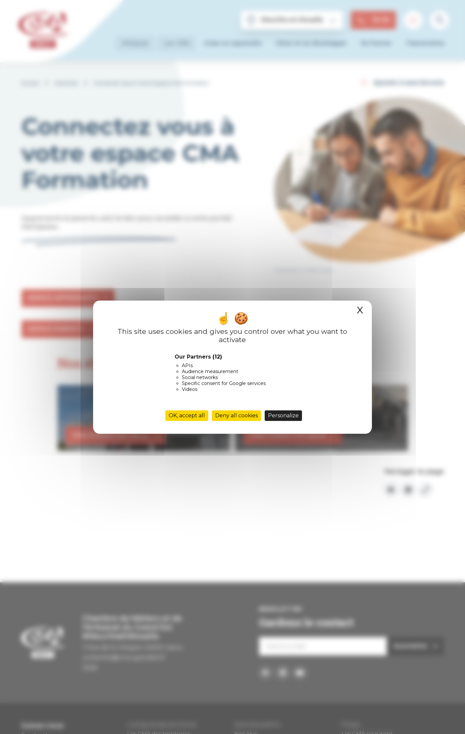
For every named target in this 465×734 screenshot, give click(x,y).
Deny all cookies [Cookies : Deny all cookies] (236, 415)
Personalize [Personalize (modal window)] (283, 415)
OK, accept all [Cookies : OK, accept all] (187, 415)
